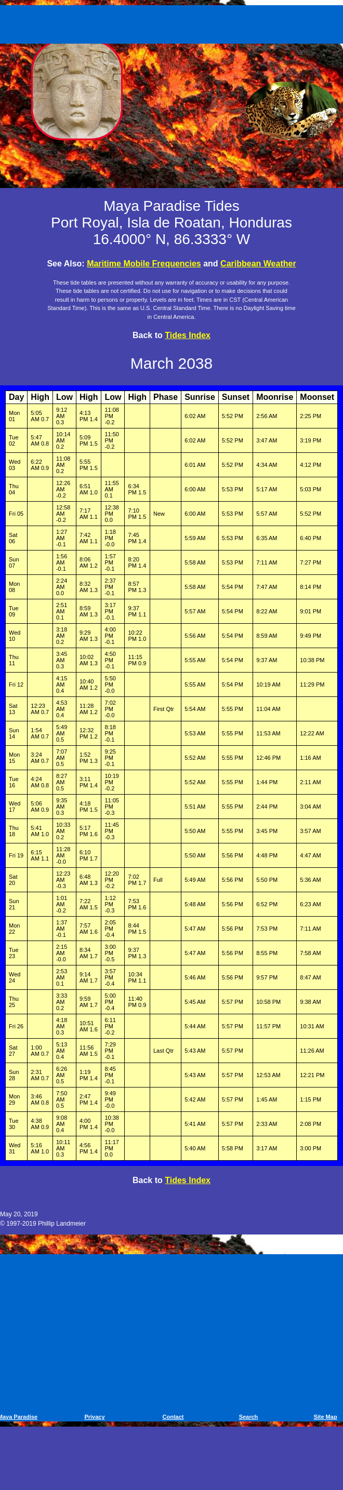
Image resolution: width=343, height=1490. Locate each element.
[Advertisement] (173, 22)
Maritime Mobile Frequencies (144, 263)
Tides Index (187, 335)
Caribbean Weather (258, 263)
